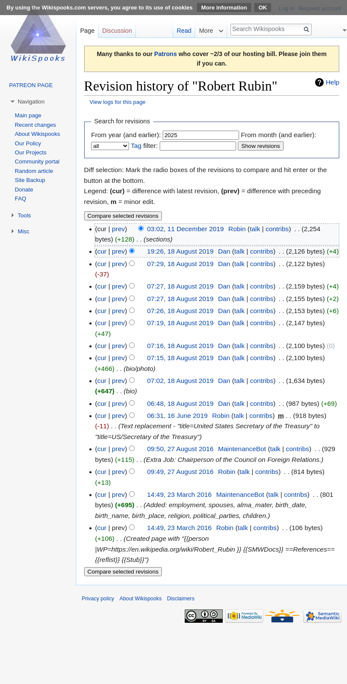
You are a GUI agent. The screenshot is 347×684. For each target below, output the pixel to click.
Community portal (37, 161)
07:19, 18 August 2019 (180, 322)
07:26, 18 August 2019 (180, 310)
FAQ (20, 198)
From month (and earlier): (278, 134)
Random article (34, 171)
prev (118, 228)
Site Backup (30, 180)
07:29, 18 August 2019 (180, 263)
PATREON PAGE (31, 85)
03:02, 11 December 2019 (185, 228)
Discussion (117, 30)
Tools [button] (24, 215)
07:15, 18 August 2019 (180, 357)
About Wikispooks (37, 134)
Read (184, 30)
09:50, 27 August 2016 (180, 448)
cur (101, 251)
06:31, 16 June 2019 (177, 415)
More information (224, 7)
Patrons (165, 53)
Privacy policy (98, 599)
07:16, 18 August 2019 (180, 345)
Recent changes (35, 125)
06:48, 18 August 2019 (180, 403)
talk (255, 228)
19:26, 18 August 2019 (180, 251)
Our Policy (28, 143)
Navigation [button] (31, 101)
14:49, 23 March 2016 (179, 494)
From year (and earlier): (126, 134)
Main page (28, 115)
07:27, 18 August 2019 (180, 286)
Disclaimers (181, 599)
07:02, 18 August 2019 (180, 380)
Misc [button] (23, 231)
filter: (144, 145)
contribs (277, 228)
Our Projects (30, 152)
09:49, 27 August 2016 (180, 471)
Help (333, 82)
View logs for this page (118, 102)
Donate (24, 189)
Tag (136, 145)
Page (87, 30)
